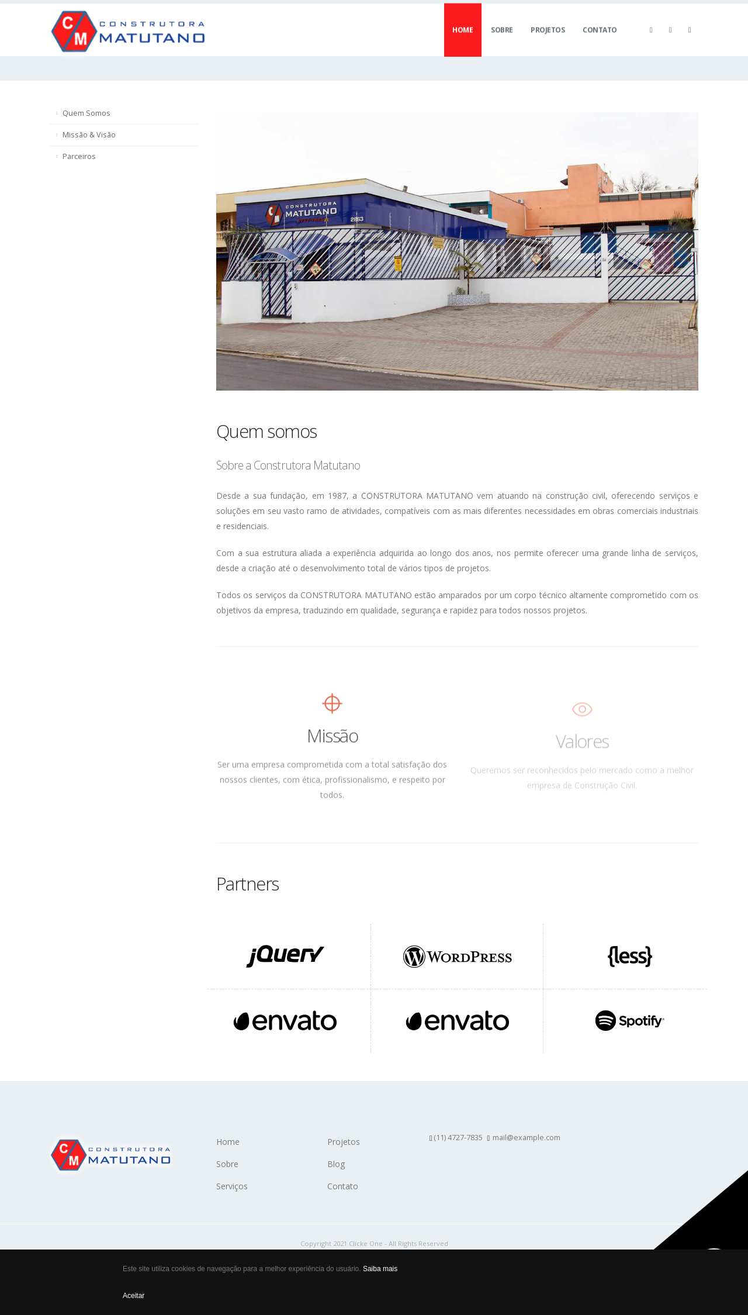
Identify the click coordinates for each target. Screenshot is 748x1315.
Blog (336, 1163)
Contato (600, 41)
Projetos (548, 41)
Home (462, 41)
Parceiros (79, 156)
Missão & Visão (89, 135)
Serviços (232, 1186)
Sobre (502, 41)
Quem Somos (86, 113)
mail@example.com (526, 1138)
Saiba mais (380, 1269)
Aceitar (133, 1296)
